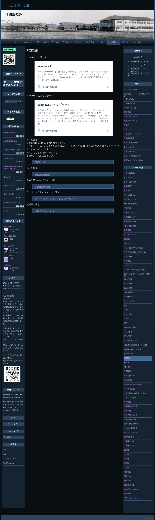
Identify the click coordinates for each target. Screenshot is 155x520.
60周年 (126, 467)
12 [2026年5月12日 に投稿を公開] (135, 69)
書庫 (101, 42)
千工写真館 (66, 42)
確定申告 (7, 265)
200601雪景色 (129, 389)
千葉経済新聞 (129, 138)
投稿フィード (8, 454)
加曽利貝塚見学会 (10, 141)
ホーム (17, 42)
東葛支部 (127, 112)
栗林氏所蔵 (128, 380)
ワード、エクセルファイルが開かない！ (55, 199)
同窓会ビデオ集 (130, 327)
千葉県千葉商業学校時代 (133, 385)
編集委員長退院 (9, 186)
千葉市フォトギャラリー (133, 134)
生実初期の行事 (130, 419)
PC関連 (113, 42)
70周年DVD (128, 297)
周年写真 (127, 472)
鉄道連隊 (127, 230)
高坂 (11, 258)
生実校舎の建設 (130, 398)
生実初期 (127, 411)
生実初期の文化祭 (131, 415)
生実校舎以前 (129, 437)
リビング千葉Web (131, 143)
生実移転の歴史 (130, 217)
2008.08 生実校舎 (130, 428)
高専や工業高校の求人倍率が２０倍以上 (13, 168)
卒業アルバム (129, 476)
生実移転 (127, 402)
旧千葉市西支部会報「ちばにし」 (136, 345)
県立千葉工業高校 (131, 89)
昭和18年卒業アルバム (132, 432)
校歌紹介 (78, 42)
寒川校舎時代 (129, 376)
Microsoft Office (42, 187)
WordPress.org (8, 463)
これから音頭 (129, 301)
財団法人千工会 (130, 108)
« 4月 (137, 78)
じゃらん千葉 (129, 147)
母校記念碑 (90, 42)
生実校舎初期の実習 (131, 424)
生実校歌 (127, 261)
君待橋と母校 (129, 354)
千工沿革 (54, 42)
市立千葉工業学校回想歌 (133, 248)
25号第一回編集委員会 (12, 150)
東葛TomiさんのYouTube (133, 160)
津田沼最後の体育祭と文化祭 (135, 393)
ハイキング (128, 332)
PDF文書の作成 (42, 174)
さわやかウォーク (10, 158)
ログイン (6, 450)
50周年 (126, 459)
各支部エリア (29, 42)
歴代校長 (127, 481)
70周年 (126, 463)
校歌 (125, 305)
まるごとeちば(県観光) (132, 156)
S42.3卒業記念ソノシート (134, 292)
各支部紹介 (128, 186)
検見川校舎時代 (130, 226)
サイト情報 (137, 42)
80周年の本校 (129, 446)
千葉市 (126, 129)
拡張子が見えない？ (45, 211)
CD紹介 (127, 243)
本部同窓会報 (129, 213)
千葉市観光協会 (130, 151)
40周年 (126, 454)
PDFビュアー (41, 162)
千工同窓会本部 (130, 103)
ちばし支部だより (131, 195)
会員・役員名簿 (130, 182)
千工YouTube (129, 99)
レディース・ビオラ (131, 116)
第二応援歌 (128, 284)
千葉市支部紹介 (41, 42)
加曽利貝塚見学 (9, 133)
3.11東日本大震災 (130, 341)
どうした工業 (9, 246)
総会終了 (7, 177)
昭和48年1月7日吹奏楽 (132, 349)
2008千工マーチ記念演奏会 (134, 270)
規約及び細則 (129, 177)
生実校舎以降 (129, 441)
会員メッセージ (130, 199)
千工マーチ (128, 265)
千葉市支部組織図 (131, 204)
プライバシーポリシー (132, 498)
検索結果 (127, 494)
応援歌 (126, 310)
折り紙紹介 (128, 336)
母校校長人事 (9, 194)
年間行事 (127, 191)
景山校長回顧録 (130, 221)
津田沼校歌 (128, 257)
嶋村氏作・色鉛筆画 (131, 489)
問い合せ (125, 42)
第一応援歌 (128, 279)
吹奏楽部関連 (129, 485)
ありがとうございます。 (13, 203)
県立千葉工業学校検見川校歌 (135, 252)
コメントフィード (9, 459)
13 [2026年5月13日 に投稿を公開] (138, 69)
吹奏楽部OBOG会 (131, 121)
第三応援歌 (128, 288)
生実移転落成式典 (131, 406)
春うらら (7, 211)
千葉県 (126, 125)
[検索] (10, 119)
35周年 (126, 450)
